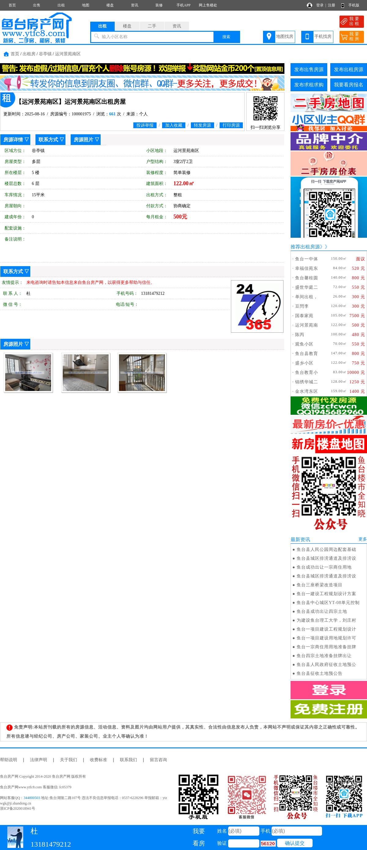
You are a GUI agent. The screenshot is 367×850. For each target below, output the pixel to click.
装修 (159, 5)
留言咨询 (158, 760)
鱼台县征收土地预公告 (320, 673)
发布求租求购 (309, 84)
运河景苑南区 (68, 54)
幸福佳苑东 (306, 268)
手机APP (183, 5)
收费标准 (98, 760)
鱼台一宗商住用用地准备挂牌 (326, 647)
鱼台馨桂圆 (306, 278)
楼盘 (110, 5)
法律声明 (38, 760)
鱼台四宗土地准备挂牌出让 (324, 655)
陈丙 (299, 334)
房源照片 (83, 139)
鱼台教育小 (306, 372)
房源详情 (13, 139)
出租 (61, 5)
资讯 (134, 5)
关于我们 (68, 760)
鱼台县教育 (306, 353)
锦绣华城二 (306, 382)
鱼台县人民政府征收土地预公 (326, 664)
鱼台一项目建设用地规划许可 (326, 638)
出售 (36, 5)
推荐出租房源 (305, 246)
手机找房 (323, 36)
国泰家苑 (304, 315)
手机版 (353, 5)
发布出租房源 (348, 69)
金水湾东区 (306, 391)
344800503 (32, 798)
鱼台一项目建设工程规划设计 (326, 629)
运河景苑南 (306, 325)
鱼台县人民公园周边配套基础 (326, 549)
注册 (331, 5)
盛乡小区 (304, 363)
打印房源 (231, 125)
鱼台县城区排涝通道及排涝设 (326, 558)
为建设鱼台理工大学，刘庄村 (326, 620)
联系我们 (128, 760)
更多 (362, 539)
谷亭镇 (45, 54)
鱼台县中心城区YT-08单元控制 (328, 602)
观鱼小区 (304, 344)
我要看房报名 (348, 84)
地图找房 (284, 36)
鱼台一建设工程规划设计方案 (326, 593)
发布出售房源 (309, 69)
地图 (85, 5)
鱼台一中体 (306, 259)
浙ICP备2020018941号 (17, 808)
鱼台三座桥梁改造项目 (320, 585)
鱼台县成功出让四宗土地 (322, 611)
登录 (320, 5)
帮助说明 (8, 760)
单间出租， (306, 297)
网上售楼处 (208, 5)
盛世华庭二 (306, 287)
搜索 (226, 36)
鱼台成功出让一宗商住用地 (324, 567)
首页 (12, 5)
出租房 (29, 54)
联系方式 (48, 139)
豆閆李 (302, 306)
